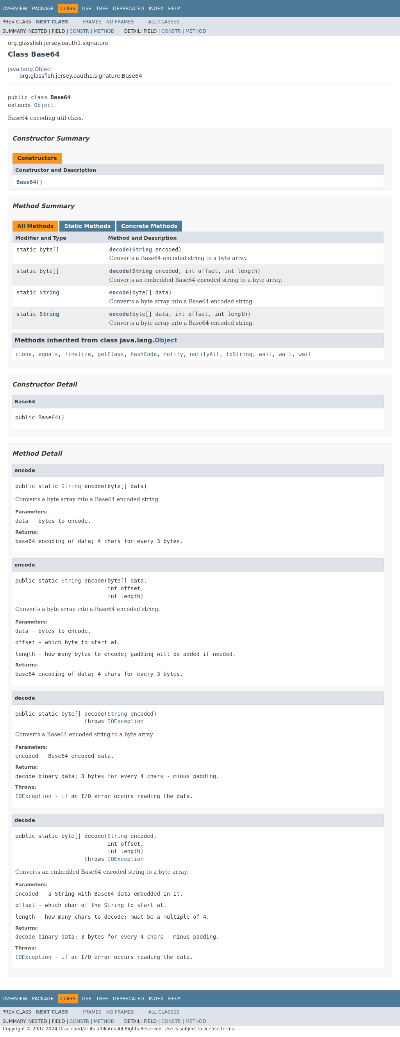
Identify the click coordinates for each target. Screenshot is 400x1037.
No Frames (120, 22)
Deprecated (128, 8)
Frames (92, 22)
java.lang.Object (30, 69)
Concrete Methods (149, 226)
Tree (102, 8)
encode (119, 292)
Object (44, 105)
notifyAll (205, 354)
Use (86, 8)
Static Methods (87, 226)
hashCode (143, 354)
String (142, 249)
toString (239, 354)
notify (173, 354)
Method (104, 31)
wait (265, 354)
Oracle (66, 1029)
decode (119, 249)
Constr (79, 31)
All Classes (163, 22)
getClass (111, 354)
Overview (14, 8)
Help (174, 8)
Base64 (26, 182)
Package (43, 8)
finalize (77, 354)
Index (156, 8)
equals (48, 354)
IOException (125, 721)
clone (23, 354)
